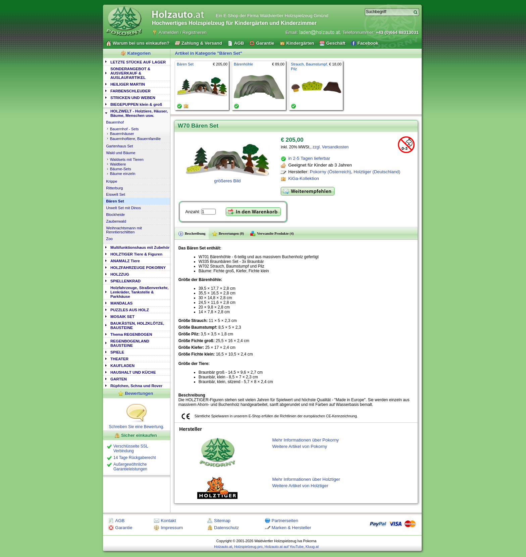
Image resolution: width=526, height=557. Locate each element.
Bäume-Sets (120, 169)
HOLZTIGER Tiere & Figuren (136, 254)
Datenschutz (226, 527)
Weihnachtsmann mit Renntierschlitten (124, 230)
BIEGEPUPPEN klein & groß (136, 104)
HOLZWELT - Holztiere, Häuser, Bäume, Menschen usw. (139, 113)
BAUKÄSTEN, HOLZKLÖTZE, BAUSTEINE (137, 325)
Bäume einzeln (123, 174)
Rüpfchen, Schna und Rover (136, 385)
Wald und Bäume (120, 153)
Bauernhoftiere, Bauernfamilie (135, 139)
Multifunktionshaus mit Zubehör (139, 247)
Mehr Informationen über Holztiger (306, 479)
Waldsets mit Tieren (127, 159)
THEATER (119, 359)
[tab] (136, 61)
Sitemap (222, 520)
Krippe (111, 181)
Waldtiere (118, 164)
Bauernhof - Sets (124, 129)
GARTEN (118, 379)
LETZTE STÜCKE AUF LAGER (138, 62)
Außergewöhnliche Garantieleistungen (130, 466)
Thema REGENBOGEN (131, 334)
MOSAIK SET (122, 316)
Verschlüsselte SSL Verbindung (130, 448)
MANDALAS (121, 303)
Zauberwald (116, 221)
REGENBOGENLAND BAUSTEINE (129, 343)
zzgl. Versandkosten (331, 147)
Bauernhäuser (122, 134)
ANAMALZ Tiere (125, 261)
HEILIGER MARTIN (127, 84)
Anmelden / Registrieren (183, 32)
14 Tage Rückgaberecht (134, 457)
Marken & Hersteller (291, 527)
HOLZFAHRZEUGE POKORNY (138, 267)
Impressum (172, 527)
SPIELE (117, 352)
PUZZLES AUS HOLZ (129, 310)
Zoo (109, 239)
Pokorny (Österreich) (330, 171)
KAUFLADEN (122, 365)
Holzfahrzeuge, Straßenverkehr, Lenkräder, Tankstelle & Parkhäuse (139, 291)
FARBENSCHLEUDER (130, 91)
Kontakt (168, 520)
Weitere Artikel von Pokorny (299, 446)
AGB (119, 520)
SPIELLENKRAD (125, 281)
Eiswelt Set (115, 194)
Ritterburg (114, 188)
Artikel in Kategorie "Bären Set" (208, 53)
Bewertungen (139, 393)
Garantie (123, 527)
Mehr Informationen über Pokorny (305, 440)
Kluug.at (312, 547)
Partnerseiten (285, 520)
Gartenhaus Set (119, 146)
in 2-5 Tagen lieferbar (309, 158)
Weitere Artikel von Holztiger (300, 485)
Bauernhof (115, 122)
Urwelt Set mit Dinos (123, 208)
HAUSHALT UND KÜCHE (133, 372)
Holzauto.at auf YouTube (284, 547)
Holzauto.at (223, 547)
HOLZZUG (119, 274)
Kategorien (139, 53)
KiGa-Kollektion (303, 178)
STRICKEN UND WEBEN (132, 97)
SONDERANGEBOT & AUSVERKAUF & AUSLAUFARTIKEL (130, 73)
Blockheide (115, 215)
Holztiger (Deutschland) (377, 171)
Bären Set (115, 201)
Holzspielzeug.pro (248, 547)
